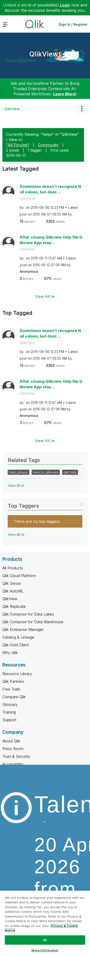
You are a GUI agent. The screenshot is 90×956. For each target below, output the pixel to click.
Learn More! (65, 94)
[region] (45, 923)
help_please (18, 472)
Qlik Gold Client (15, 644)
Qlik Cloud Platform (19, 575)
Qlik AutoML (13, 591)
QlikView (43, 54)
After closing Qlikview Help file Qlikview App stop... (51, 240)
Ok (45, 940)
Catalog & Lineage (18, 637)
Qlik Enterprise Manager (23, 629)
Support (9, 719)
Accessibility (13, 764)
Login (65, 5)
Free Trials (11, 689)
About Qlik (11, 741)
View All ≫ (45, 296)
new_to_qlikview (46, 472)
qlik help (70, 472)
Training (9, 712)
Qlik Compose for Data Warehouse (32, 621)
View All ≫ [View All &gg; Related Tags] (16, 485)
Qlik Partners (13, 681)
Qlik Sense (11, 583)
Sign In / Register (73, 24)
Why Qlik (10, 652)
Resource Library (17, 673)
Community (48, 144)
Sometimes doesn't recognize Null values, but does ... (50, 189)
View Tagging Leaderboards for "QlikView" (45, 504)
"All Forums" (18, 144)
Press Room (13, 748)
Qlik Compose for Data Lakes (28, 614)
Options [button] (82, 109)
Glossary (10, 704)
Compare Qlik (14, 696)
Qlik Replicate (14, 606)
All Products (12, 568)
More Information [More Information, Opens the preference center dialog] (44, 950)
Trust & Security (16, 756)
